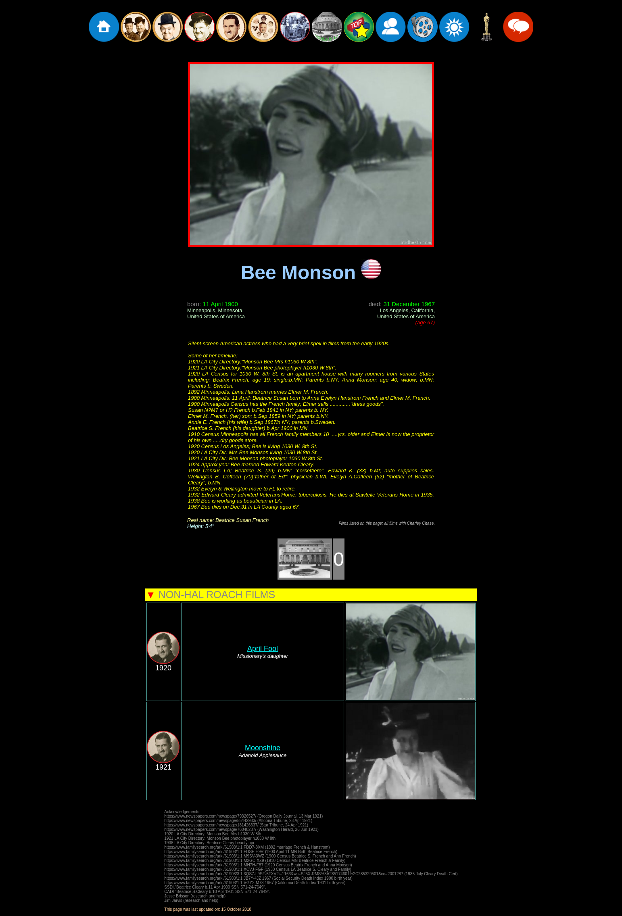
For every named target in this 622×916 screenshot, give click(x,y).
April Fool (262, 649)
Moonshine (262, 748)
